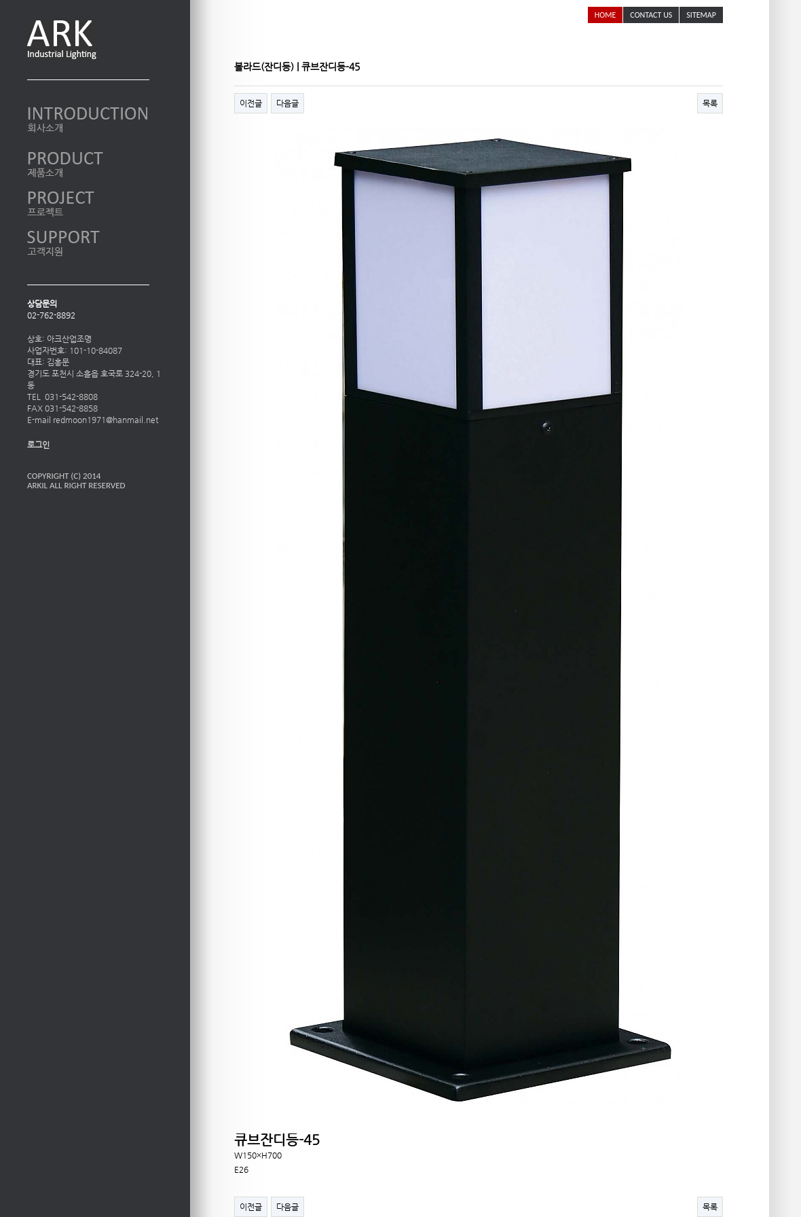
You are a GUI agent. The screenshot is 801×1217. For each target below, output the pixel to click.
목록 (710, 103)
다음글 (287, 103)
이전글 (251, 103)
